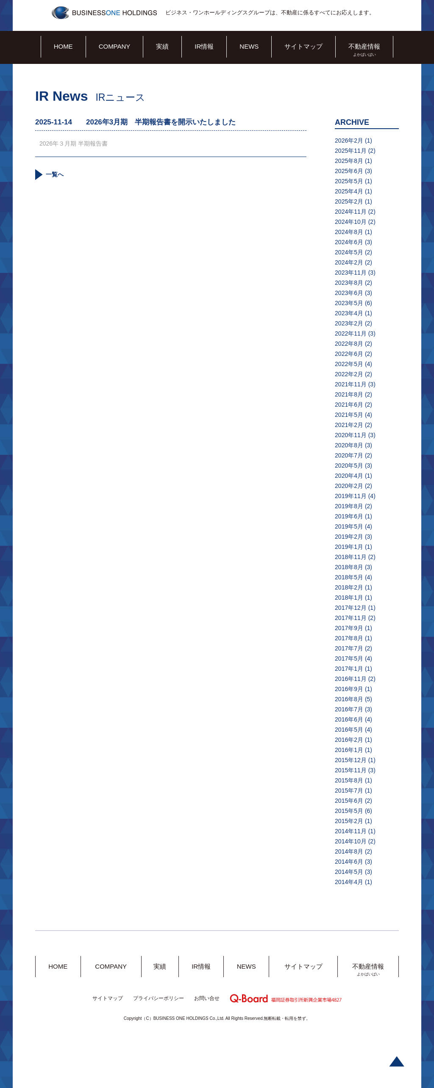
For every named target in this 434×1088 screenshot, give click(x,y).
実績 (162, 46)
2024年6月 (349, 242)
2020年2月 (349, 485)
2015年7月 (349, 790)
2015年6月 (349, 800)
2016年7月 (349, 709)
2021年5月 (349, 414)
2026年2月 (349, 140)
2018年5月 (349, 577)
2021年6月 (349, 404)
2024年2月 (349, 262)
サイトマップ (303, 46)
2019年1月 (349, 546)
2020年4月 (349, 475)
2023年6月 (349, 292)
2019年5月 (349, 526)
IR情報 (204, 46)
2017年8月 (349, 638)
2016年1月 (349, 749)
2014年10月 (351, 841)
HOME (63, 46)
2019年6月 (349, 516)
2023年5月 (349, 303)
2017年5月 (349, 658)
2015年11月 (351, 770)
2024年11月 (351, 211)
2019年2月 (349, 536)
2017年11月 (351, 617)
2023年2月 (349, 323)
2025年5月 (349, 181)
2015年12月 (351, 760)
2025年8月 (349, 160)
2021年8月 (349, 394)
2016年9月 (349, 689)
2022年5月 (349, 364)
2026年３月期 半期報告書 (73, 143)
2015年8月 (349, 780)
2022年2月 (349, 374)
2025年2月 (349, 201)
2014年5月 (349, 871)
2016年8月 (349, 699)
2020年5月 (349, 465)
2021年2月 (349, 424)
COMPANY (115, 46)
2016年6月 (349, 719)
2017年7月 (349, 648)
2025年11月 (351, 150)
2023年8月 (349, 282)
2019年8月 (349, 506)
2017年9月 (349, 628)
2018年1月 (349, 597)
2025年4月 (349, 191)
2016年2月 (349, 739)
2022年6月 (349, 353)
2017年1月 (349, 668)
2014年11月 (351, 831)
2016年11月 (351, 678)
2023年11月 (351, 272)
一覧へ (55, 174)
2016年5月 (349, 729)
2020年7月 (349, 455)
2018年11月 (351, 557)
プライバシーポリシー (158, 998)
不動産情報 (364, 46)
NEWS (249, 46)
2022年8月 (349, 343)
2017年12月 (351, 607)
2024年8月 (349, 232)
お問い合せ (207, 998)
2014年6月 (349, 861)
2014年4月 (349, 882)
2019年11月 (351, 496)
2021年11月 (351, 384)
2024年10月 (351, 221)
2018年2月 (349, 587)
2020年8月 (349, 445)
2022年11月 (351, 333)
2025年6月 (349, 171)
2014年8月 (349, 851)
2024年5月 (349, 252)
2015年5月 (349, 810)
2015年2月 (349, 821)
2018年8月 (349, 567)
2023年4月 (349, 313)
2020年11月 (351, 435)
